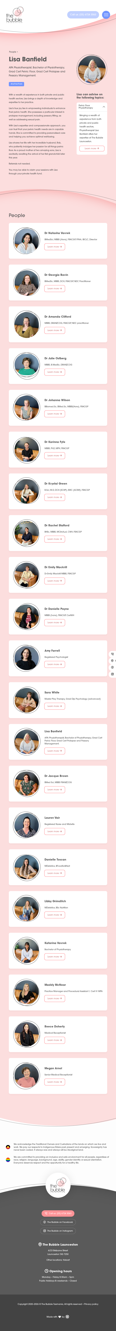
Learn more (92, 149)
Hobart (66, 1260)
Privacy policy (91, 1304)
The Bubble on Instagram (58, 1231)
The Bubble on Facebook (58, 1222)
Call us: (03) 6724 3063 (58, 1213)
